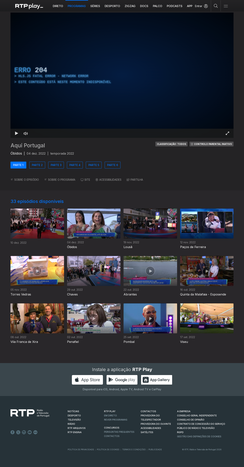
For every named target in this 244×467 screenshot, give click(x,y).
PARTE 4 (74, 165)
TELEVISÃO (74, 419)
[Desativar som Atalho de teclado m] (25, 133)
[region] (122, 75)
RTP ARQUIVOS (77, 428)
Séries (95, 6)
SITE (85, 179)
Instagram (24, 432)
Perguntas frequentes (119, 431)
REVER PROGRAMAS (115, 419)
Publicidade (155, 449)
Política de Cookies (108, 449)
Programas (77, 6)
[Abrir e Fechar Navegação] (226, 6)
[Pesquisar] (216, 5)
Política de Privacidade (81, 449)
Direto (58, 6)
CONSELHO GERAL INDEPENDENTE (197, 415)
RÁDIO (71, 423)
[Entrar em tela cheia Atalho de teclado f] (227, 133)
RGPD (180, 432)
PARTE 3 (56, 165)
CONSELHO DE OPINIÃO (190, 419)
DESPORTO (74, 415)
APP (189, 6)
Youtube (30, 432)
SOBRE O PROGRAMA (59, 179)
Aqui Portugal (27, 145)
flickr (35, 432)
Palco (157, 6)
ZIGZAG (130, 6)
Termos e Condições (134, 449)
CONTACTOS (148, 411)
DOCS (144, 6)
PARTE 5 (93, 165)
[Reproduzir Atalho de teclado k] (16, 133)
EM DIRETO (110, 415)
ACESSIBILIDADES (108, 179)
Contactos (112, 436)
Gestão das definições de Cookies (199, 436)
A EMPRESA (183, 411)
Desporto (112, 6)
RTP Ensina (75, 432)
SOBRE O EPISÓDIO (24, 179)
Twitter (18, 432)
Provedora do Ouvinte (156, 423)
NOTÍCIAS (73, 411)
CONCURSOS (111, 427)
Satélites (147, 432)
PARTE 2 (37, 165)
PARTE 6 (112, 165)
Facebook (12, 432)
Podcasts (174, 6)
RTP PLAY (110, 411)
